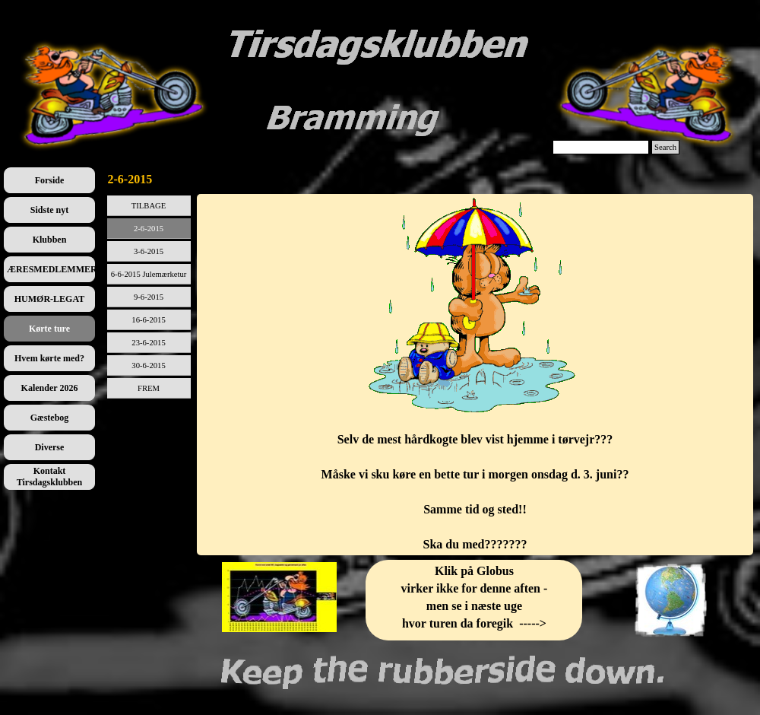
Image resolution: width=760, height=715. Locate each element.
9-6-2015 (148, 297)
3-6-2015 (148, 251)
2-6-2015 (148, 228)
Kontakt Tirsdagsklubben (50, 477)
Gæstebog (49, 417)
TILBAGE (148, 206)
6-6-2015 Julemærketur (149, 274)
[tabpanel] (475, 374)
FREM (149, 388)
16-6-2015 (148, 320)
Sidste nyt (49, 210)
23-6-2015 (148, 342)
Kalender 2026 (49, 388)
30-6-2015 (148, 365)
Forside (50, 180)
